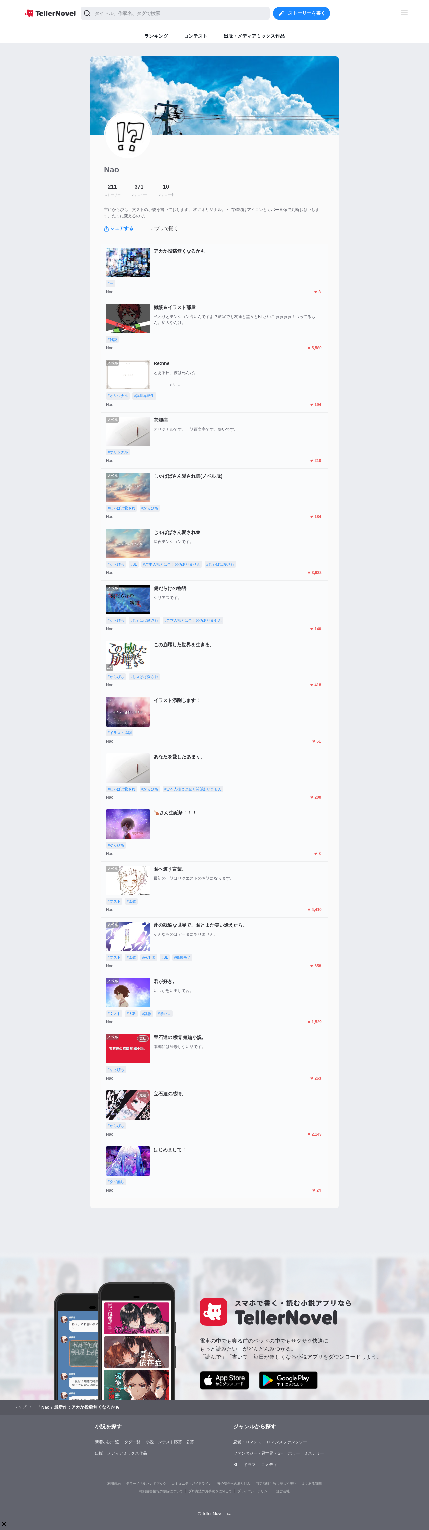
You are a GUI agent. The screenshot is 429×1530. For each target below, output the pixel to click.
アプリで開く (164, 228)
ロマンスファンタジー (287, 1442)
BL (235, 1464)
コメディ (269, 1464)
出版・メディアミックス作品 (121, 1453)
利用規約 (114, 1483)
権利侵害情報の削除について (161, 1491)
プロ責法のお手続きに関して (210, 1491)
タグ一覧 (132, 1442)
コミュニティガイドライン (192, 1483)
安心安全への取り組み (234, 1483)
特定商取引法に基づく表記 (276, 1483)
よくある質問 (312, 1483)
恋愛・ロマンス (247, 1442)
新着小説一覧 (107, 1442)
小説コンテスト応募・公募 (170, 1442)
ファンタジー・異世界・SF (258, 1453)
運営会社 (283, 1491)
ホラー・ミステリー (306, 1453)
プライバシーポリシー (254, 1491)
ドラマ (250, 1464)
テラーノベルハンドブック (146, 1483)
